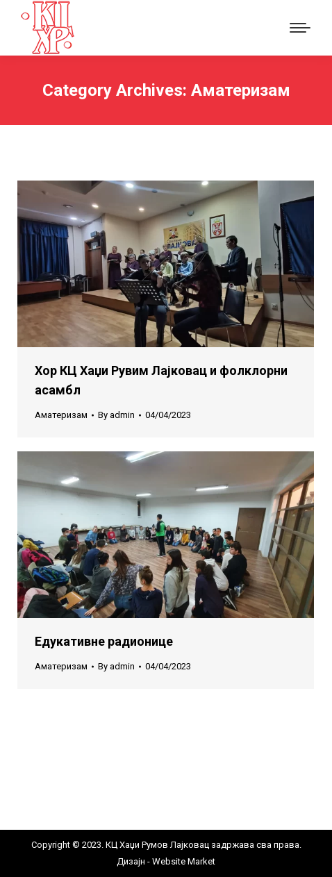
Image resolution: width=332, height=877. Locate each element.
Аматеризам (61, 415)
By (116, 415)
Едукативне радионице (104, 641)
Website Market (182, 861)
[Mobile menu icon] (300, 27)
